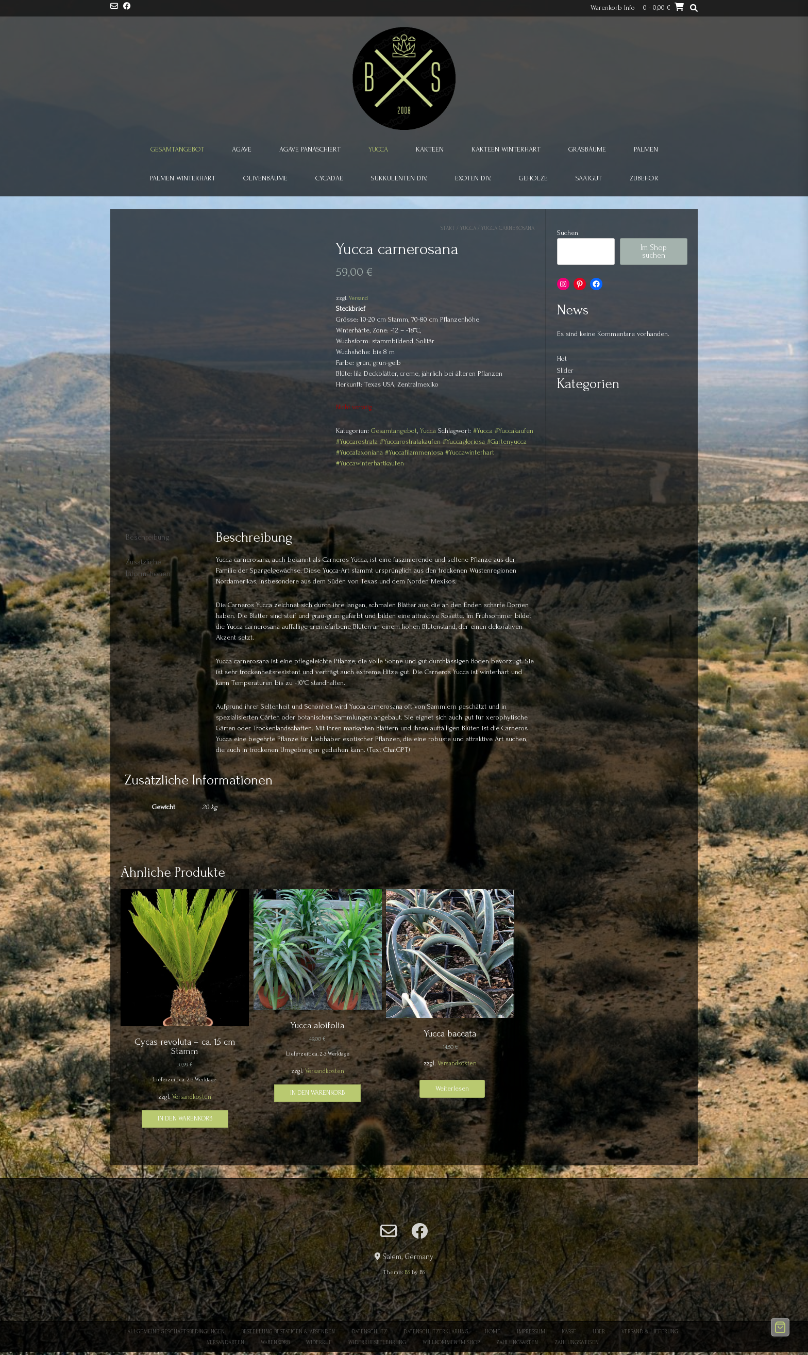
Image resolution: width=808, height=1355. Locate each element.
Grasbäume (587, 149)
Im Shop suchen (654, 251)
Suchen (567, 233)
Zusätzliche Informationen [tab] (148, 568)
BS (407, 1272)
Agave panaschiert (310, 149)
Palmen (646, 149)
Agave (241, 149)
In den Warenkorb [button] (185, 1118)
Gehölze (533, 178)
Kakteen (430, 149)
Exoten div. (473, 178)
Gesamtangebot (177, 149)
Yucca (378, 149)
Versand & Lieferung (649, 1332)
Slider (565, 370)
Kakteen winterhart (506, 149)
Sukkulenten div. (399, 178)
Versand (358, 298)
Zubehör (644, 178)
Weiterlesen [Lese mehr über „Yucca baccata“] (452, 1088)
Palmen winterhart (182, 178)
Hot (562, 358)
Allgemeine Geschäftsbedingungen (176, 1332)
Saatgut (589, 178)
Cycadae (329, 178)
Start (448, 228)
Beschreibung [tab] (148, 537)
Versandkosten (191, 1096)
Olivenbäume (265, 178)
